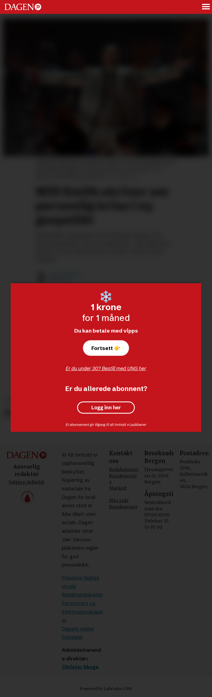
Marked (117, 488)
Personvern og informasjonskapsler (82, 611)
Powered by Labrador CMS (106, 688)
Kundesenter (123, 507)
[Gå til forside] (22, 7)
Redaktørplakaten (82, 594)
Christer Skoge (80, 667)
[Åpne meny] (206, 7)
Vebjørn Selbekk (26, 482)
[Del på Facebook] (7, 413)
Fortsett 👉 (106, 348)
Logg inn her (106, 408)
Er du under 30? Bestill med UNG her (106, 368)
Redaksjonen (123, 469)
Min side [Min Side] (119, 500)
